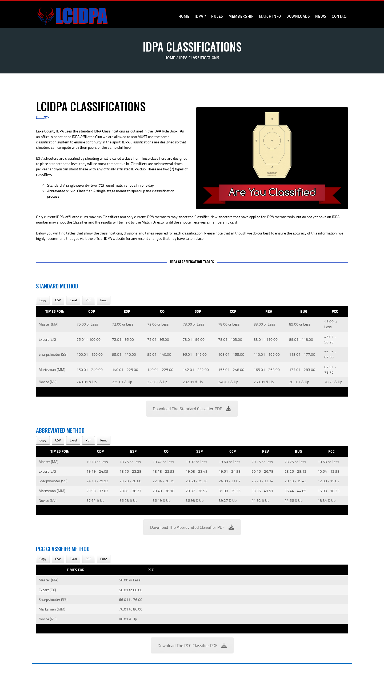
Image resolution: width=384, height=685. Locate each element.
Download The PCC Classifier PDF (192, 645)
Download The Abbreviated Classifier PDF (192, 527)
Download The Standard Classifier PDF (192, 409)
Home (170, 57)
